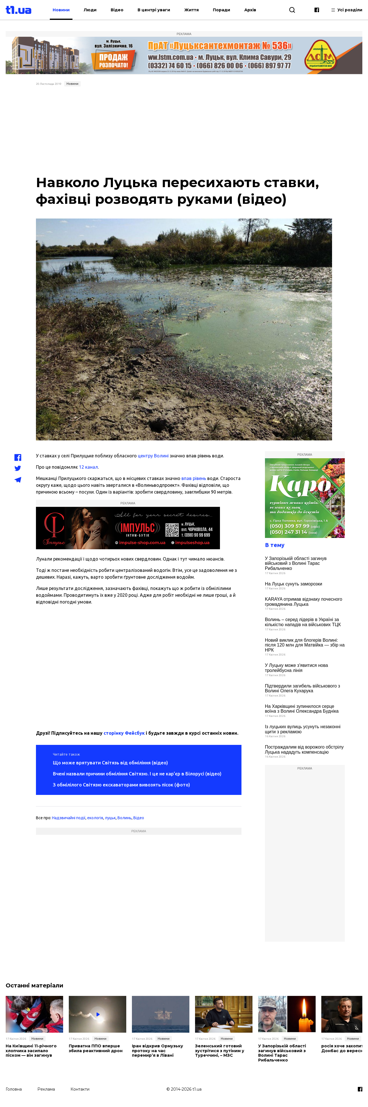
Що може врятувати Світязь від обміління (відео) (110, 762)
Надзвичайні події (68, 818)
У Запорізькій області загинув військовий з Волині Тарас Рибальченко (296, 563)
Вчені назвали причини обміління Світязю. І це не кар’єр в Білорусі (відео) (137, 773)
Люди (90, 9)
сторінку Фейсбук (124, 733)
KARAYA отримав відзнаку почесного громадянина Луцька (303, 602)
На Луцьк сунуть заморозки (293, 583)
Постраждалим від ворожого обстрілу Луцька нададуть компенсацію (304, 749)
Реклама (46, 1089)
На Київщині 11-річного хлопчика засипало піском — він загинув (31, 1051)
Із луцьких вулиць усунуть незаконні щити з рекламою (303, 729)
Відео (117, 9)
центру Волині (153, 455)
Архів (250, 9)
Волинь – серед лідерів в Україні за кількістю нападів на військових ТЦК (303, 622)
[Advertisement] (184, 131)
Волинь (124, 818)
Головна (14, 1089)
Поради (221, 9)
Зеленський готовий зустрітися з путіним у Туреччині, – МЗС (219, 1051)
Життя (191, 9)
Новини (61, 9)
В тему (274, 545)
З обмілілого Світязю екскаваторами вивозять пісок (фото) (121, 784)
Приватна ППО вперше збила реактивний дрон (96, 1048)
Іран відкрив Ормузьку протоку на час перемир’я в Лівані (157, 1051)
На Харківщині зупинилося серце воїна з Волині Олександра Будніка (302, 709)
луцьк (110, 818)
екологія (95, 818)
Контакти (79, 1089)
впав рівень (193, 478)
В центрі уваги (154, 9)
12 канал (88, 467)
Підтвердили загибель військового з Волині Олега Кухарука (302, 688)
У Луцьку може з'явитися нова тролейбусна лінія (296, 668)
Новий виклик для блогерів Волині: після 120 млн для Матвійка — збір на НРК (305, 645)
